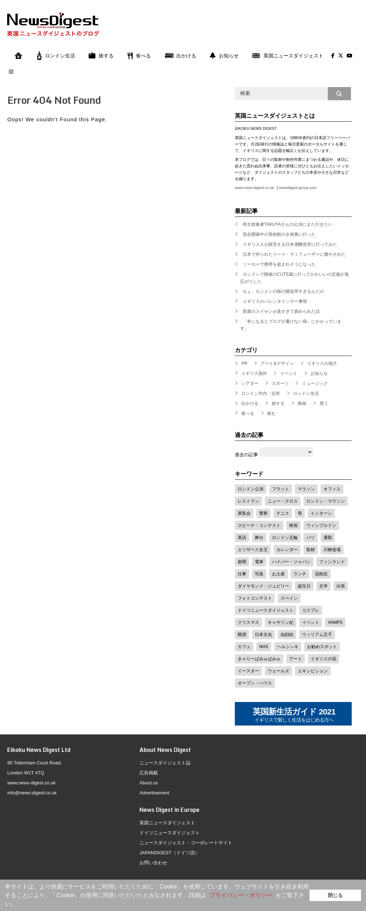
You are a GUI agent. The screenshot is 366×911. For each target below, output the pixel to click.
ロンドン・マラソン (325, 501)
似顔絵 (287, 634)
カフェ (244, 646)
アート (295, 658)
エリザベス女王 (253, 549)
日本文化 (263, 634)
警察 (263, 513)
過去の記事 (246, 454)
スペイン (289, 598)
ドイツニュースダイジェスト (265, 610)
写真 (259, 573)
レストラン (248, 501)
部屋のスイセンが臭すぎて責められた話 (281, 311)
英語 (242, 537)
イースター (248, 670)
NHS (263, 646)
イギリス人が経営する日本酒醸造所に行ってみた (290, 244)
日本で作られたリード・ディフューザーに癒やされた (294, 254)
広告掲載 (148, 772)
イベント (288, 373)
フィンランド (332, 561)
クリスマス (248, 622)
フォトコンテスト (255, 598)
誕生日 (304, 586)
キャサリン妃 (280, 622)
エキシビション (313, 670)
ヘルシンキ (287, 646)
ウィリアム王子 (317, 634)
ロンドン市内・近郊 (260, 393)
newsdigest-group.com (297, 188)
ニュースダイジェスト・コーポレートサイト (185, 842)
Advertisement (154, 792)
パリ (310, 537)
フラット (280, 489)
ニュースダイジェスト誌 (165, 762)
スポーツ (280, 383)
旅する (101, 55)
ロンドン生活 (56, 55)
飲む (271, 413)
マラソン (306, 489)
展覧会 (244, 513)
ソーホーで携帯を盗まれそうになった (279, 264)
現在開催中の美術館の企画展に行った (279, 234)
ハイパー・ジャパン (291, 561)
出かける (180, 55)
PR (244, 363)
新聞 (242, 561)
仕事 (242, 573)
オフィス (332, 489)
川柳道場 (332, 549)
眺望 (242, 634)
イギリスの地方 (322, 363)
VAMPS (335, 622)
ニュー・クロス (283, 501)
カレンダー (287, 549)
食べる (139, 55)
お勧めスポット (322, 646)
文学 (323, 586)
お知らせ (224, 55)
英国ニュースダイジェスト (287, 55)
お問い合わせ (153, 862)
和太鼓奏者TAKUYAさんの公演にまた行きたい (288, 224)
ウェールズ (278, 670)
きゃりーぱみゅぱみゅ (259, 658)
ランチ (299, 573)
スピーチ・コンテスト (259, 525)
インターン (321, 513)
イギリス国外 (254, 373)
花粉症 (321, 573)
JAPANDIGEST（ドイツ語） (169, 852)
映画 (302, 403)
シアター (249, 383)
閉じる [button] (335, 895)
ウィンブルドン (321, 525)
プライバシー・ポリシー (240, 895)
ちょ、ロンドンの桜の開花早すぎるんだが (283, 291)
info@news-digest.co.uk (31, 792)
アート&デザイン (277, 363)
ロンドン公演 (250, 489)
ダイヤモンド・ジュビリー (263, 586)
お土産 (278, 573)
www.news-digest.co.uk (254, 188)
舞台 (259, 537)
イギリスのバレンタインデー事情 (275, 301)
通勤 (327, 537)
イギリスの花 (323, 658)
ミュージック (315, 383)
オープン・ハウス (255, 683)
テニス (282, 513)
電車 (259, 561)
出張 (340, 586)
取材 (310, 549)
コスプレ (310, 610)
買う (324, 403)
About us (148, 782)
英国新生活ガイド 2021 (294, 715)
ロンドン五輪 (285, 537)
